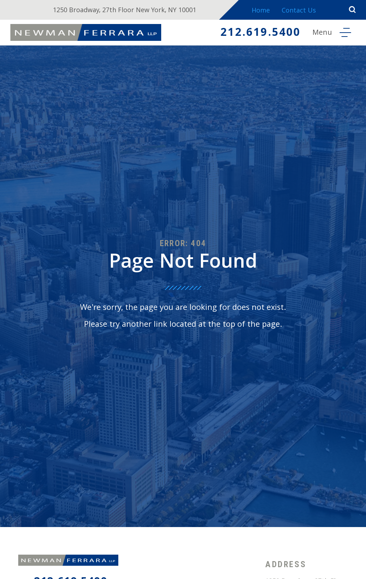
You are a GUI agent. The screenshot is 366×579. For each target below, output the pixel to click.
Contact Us (299, 11)
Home (261, 11)
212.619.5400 (261, 33)
